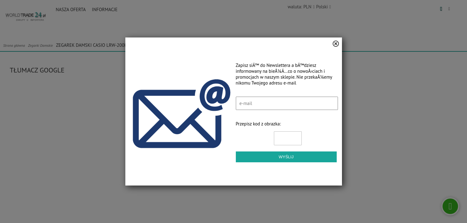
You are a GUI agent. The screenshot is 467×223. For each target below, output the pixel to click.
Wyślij (286, 157)
